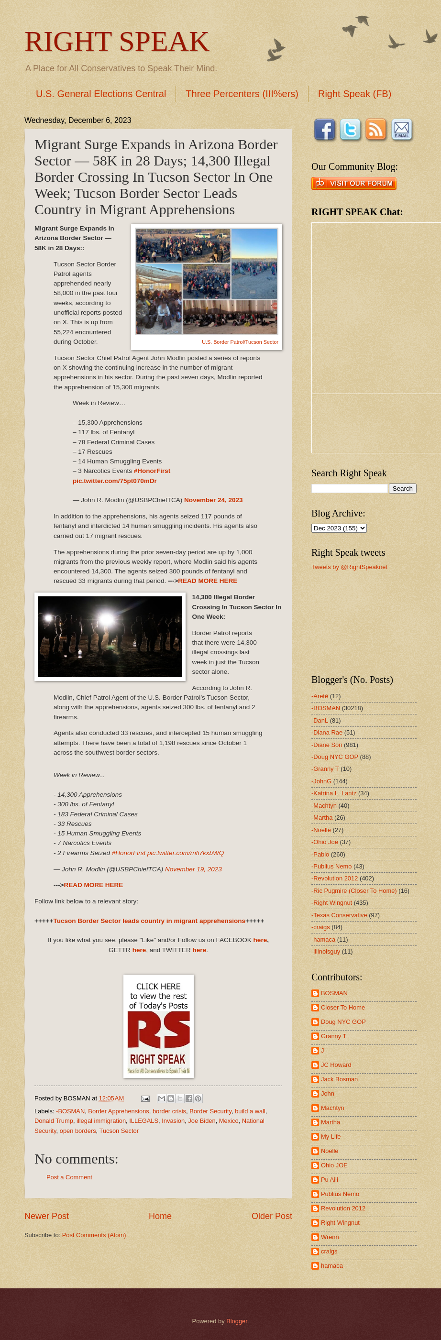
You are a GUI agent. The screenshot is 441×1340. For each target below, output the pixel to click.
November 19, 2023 (193, 869)
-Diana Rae (326, 732)
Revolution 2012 (343, 1208)
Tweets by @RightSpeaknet (349, 567)
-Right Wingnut (331, 902)
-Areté (319, 696)
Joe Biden (201, 1120)
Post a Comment (69, 1177)
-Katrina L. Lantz (333, 793)
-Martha (321, 817)
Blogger (236, 1321)
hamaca (332, 1265)
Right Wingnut (340, 1222)
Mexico (229, 1120)
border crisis (169, 1111)
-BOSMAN (70, 1111)
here (260, 940)
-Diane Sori (326, 744)
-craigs (320, 927)
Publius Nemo (340, 1193)
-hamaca (323, 939)
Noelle (330, 1150)
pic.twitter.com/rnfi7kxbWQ (185, 853)
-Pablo (320, 854)
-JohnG (321, 781)
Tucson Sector (119, 1130)
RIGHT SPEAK (116, 41)
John (327, 1093)
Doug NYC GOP (343, 1021)
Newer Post (46, 1216)
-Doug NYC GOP (334, 756)
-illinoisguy (325, 951)
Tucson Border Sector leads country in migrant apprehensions (149, 920)
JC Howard (336, 1064)
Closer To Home (343, 1007)
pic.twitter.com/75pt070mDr (115, 480)
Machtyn (332, 1107)
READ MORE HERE (207, 580)
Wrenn (330, 1237)
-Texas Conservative (339, 915)
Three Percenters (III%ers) (242, 93)
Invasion (173, 1120)
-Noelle (321, 830)
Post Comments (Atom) (94, 1235)
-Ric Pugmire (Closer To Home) (354, 890)
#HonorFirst (152, 470)
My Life (331, 1136)
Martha (330, 1122)
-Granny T (325, 768)
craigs (329, 1251)
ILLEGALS (143, 1120)
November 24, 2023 (213, 500)
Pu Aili (329, 1179)
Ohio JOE (334, 1165)
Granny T (333, 1036)
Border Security (210, 1111)
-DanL (319, 720)
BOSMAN (334, 993)
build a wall (250, 1111)
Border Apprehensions (118, 1111)
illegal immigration (101, 1120)
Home (160, 1216)
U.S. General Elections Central (101, 93)
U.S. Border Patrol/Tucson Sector (240, 342)
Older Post (272, 1216)
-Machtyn (324, 805)
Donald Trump (53, 1120)
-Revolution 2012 (334, 878)
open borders (78, 1130)
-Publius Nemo (331, 866)
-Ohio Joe (324, 842)
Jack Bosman (339, 1079)
